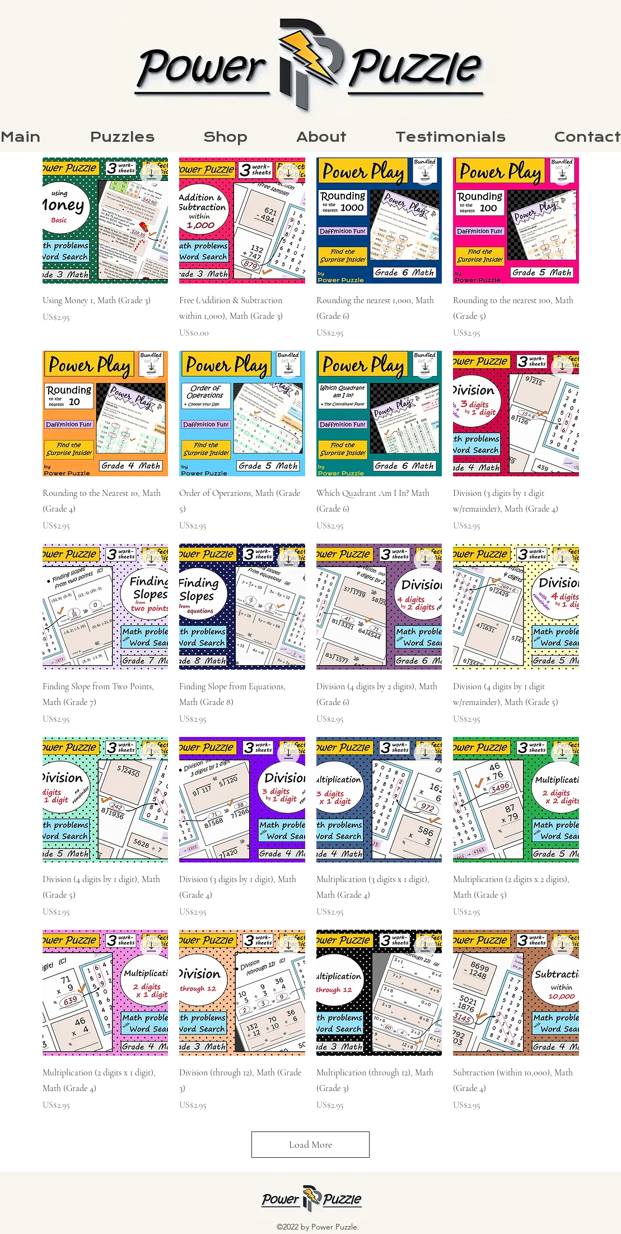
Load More (310, 1144)
